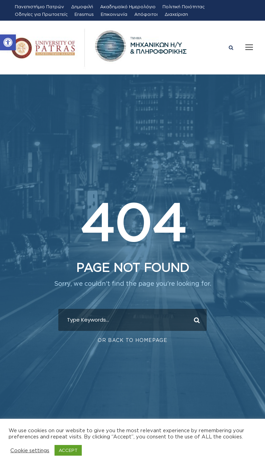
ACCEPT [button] (68, 450)
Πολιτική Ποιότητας (184, 6)
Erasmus (84, 14)
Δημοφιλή (82, 6)
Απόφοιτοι (146, 14)
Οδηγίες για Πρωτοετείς (41, 14)
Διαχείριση (176, 14)
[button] (8, 42)
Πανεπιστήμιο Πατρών (39, 6)
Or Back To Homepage (132, 340)
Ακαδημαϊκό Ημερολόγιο (128, 6)
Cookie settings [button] (29, 450)
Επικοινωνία (114, 14)
